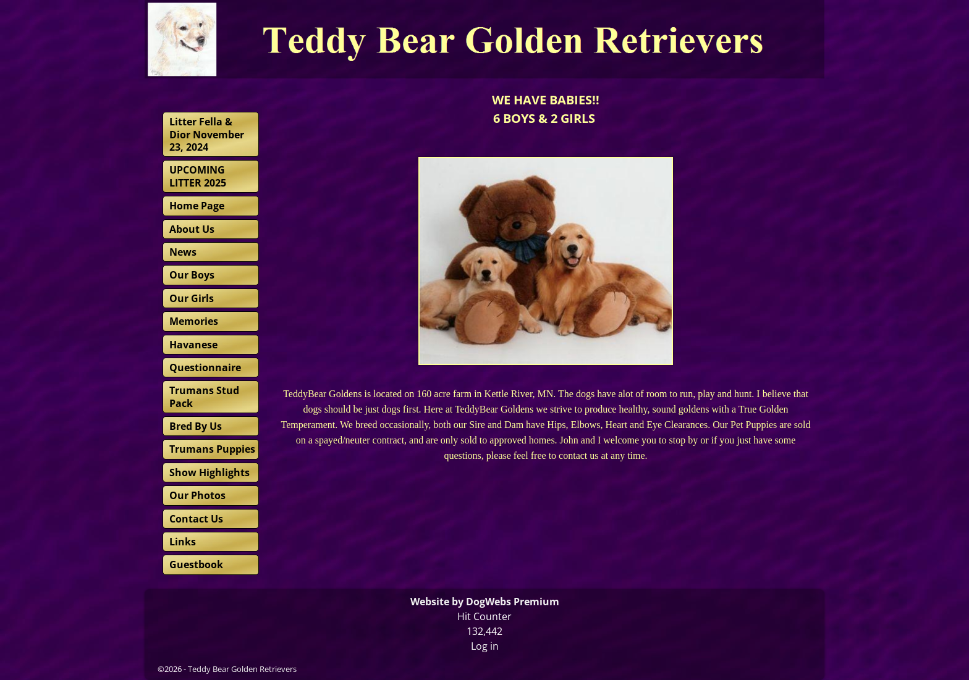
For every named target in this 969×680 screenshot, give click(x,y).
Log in (485, 646)
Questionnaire (205, 367)
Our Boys (191, 275)
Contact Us (196, 519)
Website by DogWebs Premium (484, 601)
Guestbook (196, 564)
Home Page (196, 205)
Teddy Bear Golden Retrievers (242, 668)
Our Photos (197, 495)
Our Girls (191, 298)
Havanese (193, 344)
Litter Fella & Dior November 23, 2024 (206, 134)
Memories (193, 321)
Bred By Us (195, 426)
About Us (191, 229)
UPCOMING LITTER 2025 (197, 176)
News (183, 252)
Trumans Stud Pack (204, 396)
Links (182, 541)
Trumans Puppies (212, 449)
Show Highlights (209, 472)
